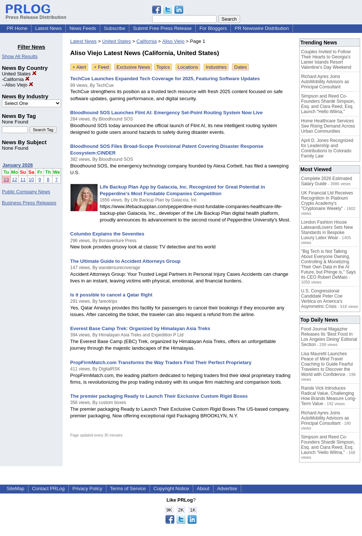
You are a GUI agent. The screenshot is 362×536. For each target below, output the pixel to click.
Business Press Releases (29, 203)
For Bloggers (213, 28)
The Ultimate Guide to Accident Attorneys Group (125, 261)
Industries (216, 67)
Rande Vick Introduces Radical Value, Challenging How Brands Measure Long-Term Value (328, 396)
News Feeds (82, 28)
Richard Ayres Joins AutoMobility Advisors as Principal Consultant (325, 81)
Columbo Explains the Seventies (107, 234)
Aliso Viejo (19, 85)
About (203, 488)
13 (6, 179)
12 (14, 179)
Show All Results (20, 56)
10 (31, 179)
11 (22, 179)
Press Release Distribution (36, 14)
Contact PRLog (48, 488)
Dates (240, 67)
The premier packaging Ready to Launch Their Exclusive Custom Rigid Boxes (158, 396)
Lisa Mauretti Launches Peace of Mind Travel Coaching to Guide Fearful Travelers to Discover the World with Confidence (327, 364)
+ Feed (101, 67)
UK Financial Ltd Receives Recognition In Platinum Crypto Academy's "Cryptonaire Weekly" (327, 200)
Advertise (227, 488)
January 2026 (18, 165)
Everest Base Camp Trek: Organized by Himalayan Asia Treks (140, 328)
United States (19, 74)
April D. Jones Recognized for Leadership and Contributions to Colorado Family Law (327, 148)
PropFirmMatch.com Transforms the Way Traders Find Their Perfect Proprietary (161, 362)
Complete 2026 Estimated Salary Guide (326, 181)
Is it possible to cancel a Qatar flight (111, 295)
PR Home (17, 28)
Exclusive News (133, 67)
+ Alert (79, 67)
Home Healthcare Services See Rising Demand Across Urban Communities (328, 126)
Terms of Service (128, 488)
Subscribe (114, 28)
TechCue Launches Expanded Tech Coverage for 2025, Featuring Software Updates (165, 78)
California (16, 79)
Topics (163, 67)
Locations (188, 67)
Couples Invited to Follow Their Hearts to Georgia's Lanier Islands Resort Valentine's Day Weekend (326, 59)
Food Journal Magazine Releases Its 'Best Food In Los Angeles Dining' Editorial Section (329, 336)
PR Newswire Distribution (262, 28)
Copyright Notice (171, 488)
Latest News (48, 28)
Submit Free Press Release (162, 28)
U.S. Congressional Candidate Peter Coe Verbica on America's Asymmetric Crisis (321, 298)
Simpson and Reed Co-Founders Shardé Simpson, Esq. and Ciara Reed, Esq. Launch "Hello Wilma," (328, 104)
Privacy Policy (87, 488)
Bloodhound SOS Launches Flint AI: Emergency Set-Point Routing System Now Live (166, 112)
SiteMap (15, 488)
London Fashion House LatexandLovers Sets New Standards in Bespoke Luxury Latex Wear (327, 230)
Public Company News (26, 191)
